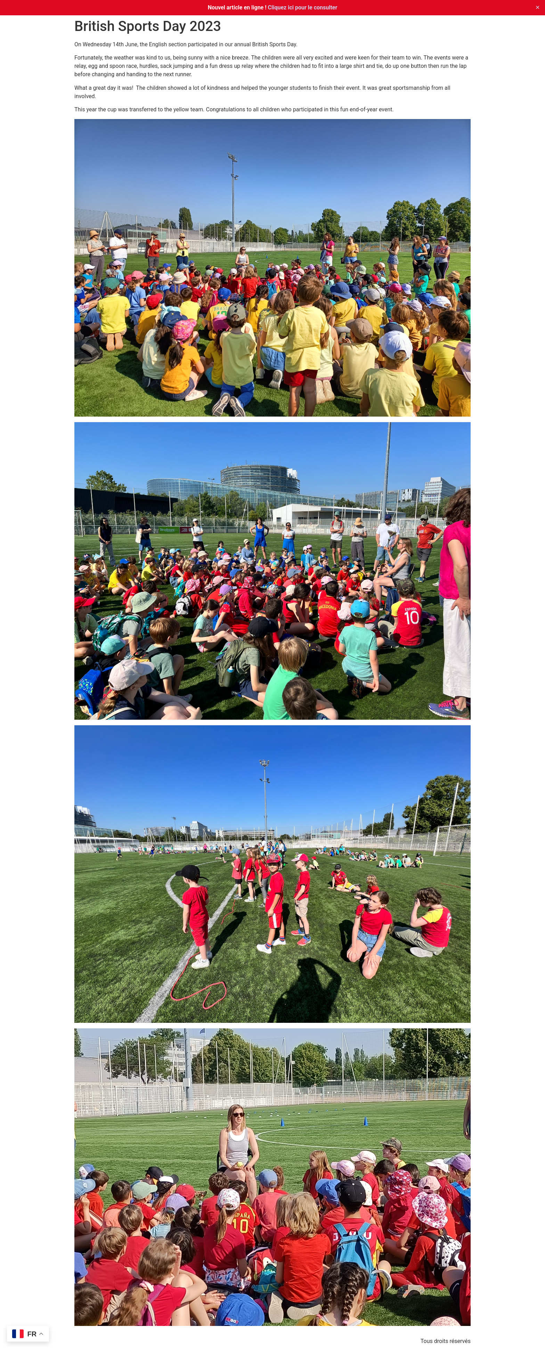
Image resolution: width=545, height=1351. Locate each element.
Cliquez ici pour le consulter (302, 7)
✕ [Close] (537, 7)
